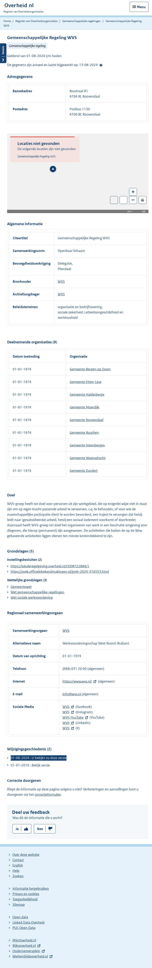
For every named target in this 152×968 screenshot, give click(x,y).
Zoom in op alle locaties (123, 200)
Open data (20, 917)
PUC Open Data (23, 928)
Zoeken (18, 876)
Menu (141, 7)
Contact (18, 860)
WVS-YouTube (73, 717)
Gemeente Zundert (84, 470)
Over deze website (25, 854)
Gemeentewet (21, 587)
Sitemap (18, 904)
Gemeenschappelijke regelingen (81, 21)
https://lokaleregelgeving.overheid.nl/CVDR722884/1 (50, 566)
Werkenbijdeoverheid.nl (30, 956)
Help (15, 870)
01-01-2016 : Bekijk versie (30, 765)
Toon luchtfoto (114, 200)
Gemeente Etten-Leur (86, 382)
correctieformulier (48, 794)
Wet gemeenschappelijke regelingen (37, 592)
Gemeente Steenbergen (87, 445)
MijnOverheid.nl (24, 940)
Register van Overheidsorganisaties (36, 21)
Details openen (3, 53)
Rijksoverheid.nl (24, 945)
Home (7, 21)
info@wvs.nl (72, 694)
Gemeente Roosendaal (86, 420)
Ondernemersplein (26, 951)
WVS (61, 281)
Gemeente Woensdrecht (87, 458)
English (17, 865)
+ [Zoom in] (133, 191)
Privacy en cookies (25, 894)
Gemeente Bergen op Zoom (90, 369)
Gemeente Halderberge (87, 394)
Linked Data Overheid (28, 922)
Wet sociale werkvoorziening (32, 597)
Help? (101, 65)
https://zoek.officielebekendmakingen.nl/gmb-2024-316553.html (60, 571)
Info (143, 211)
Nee (40, 829)
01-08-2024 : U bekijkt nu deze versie (38, 758)
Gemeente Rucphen (84, 432)
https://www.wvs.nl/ (77, 681)
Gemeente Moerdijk (84, 407)
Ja (17, 829)
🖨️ (142, 200)
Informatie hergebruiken (30, 888)
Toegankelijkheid (25, 899)
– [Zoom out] (133, 199)
